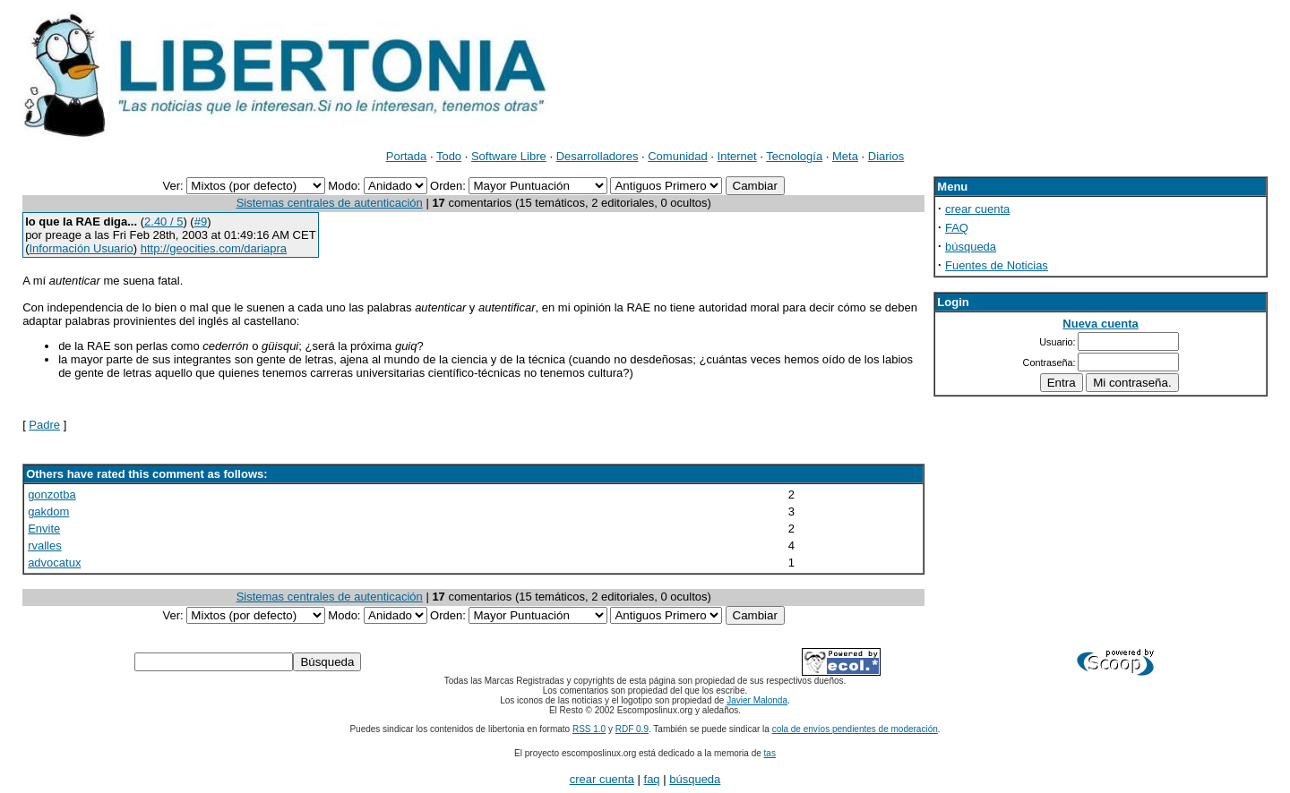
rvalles (45, 545)
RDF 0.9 (632, 729)
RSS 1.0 (589, 729)
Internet (737, 156)
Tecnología (794, 156)
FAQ (956, 227)
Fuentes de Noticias (996, 265)
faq (652, 779)
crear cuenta (977, 209)
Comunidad (678, 156)
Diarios (886, 156)
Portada (406, 156)
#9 (200, 221)
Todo (448, 156)
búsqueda (970, 246)
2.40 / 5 (163, 221)
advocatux (54, 562)
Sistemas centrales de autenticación (329, 202)
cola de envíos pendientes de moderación (855, 729)
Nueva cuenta (1100, 323)
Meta (845, 156)
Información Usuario (81, 248)
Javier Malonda (757, 700)
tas (770, 753)
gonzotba (52, 494)
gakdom (48, 511)
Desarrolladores (597, 156)
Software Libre (508, 156)
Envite (44, 528)
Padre (44, 424)
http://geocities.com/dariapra (214, 248)
